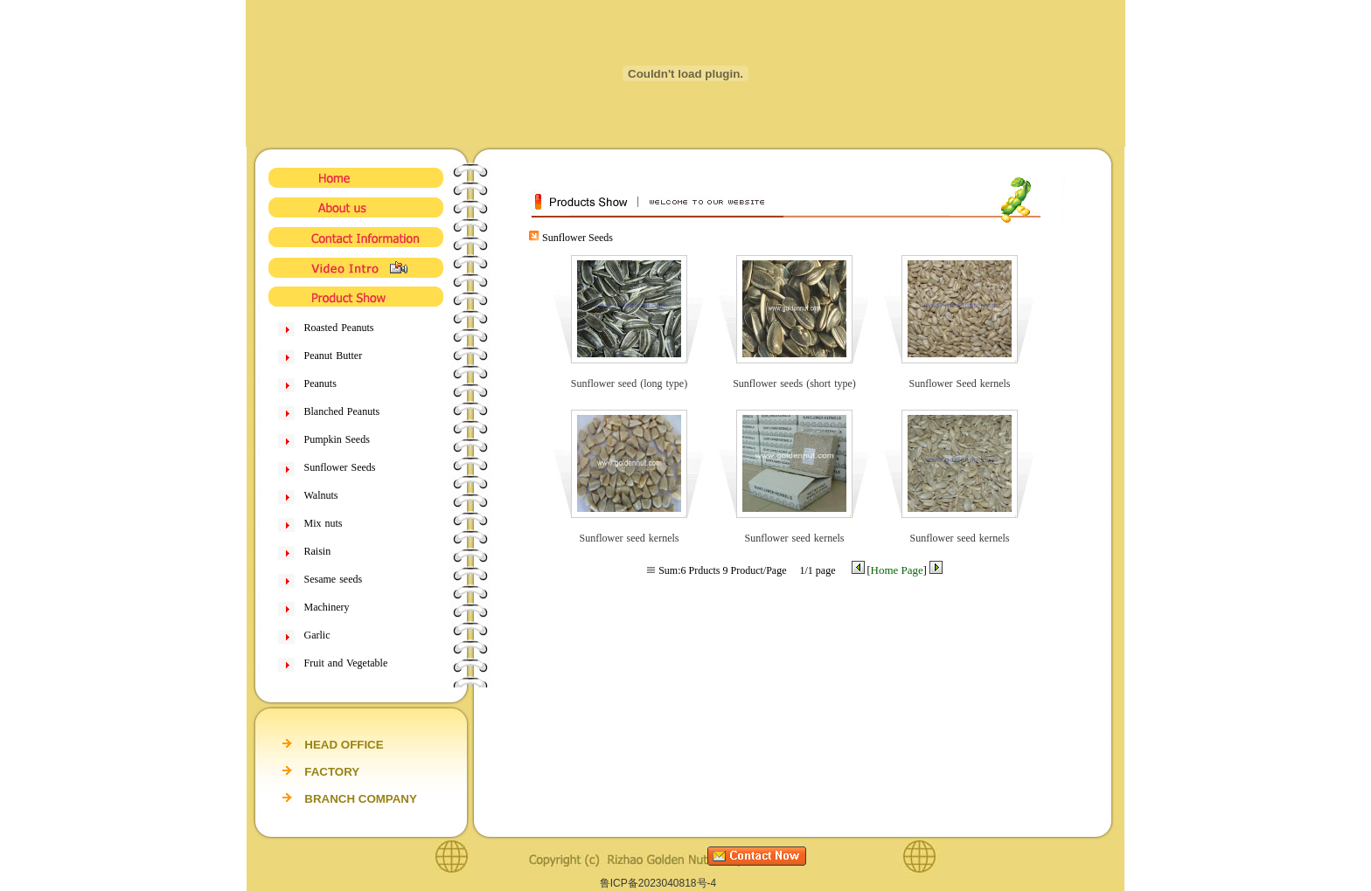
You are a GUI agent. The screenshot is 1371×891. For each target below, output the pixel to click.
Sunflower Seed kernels (959, 383)
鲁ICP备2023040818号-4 (658, 883)
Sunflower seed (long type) (629, 383)
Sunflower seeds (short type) (794, 383)
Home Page (897, 570)
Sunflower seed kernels (629, 538)
